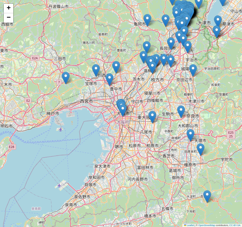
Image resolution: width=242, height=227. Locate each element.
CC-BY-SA (234, 225)
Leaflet (189, 225)
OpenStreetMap (206, 225)
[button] (152, 67)
